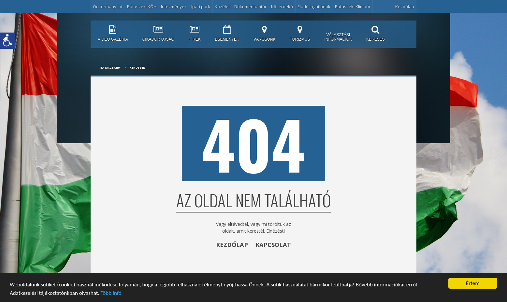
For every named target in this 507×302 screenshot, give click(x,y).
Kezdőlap (404, 6)
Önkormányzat (108, 6)
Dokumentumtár (250, 6)
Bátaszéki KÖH (141, 6)
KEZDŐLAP (232, 245)
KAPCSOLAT (273, 245)
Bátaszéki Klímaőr (352, 6)
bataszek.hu (110, 67)
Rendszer (137, 67)
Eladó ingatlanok (313, 6)
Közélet (222, 6)
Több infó (111, 293)
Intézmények (174, 6)
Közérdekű (282, 6)
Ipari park (200, 6)
